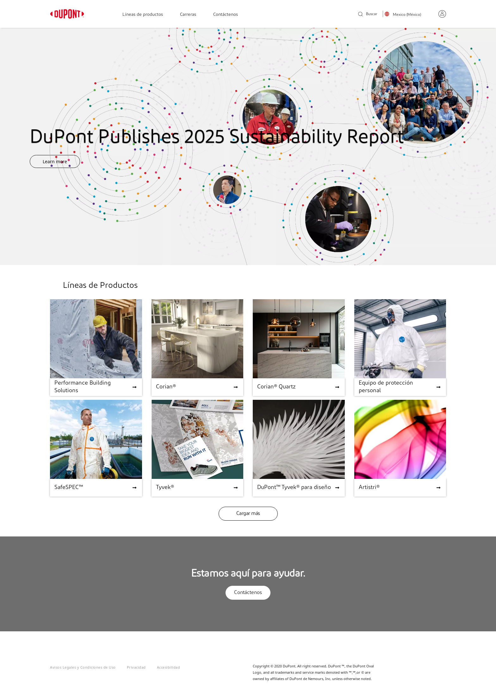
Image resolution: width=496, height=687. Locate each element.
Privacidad (136, 667)
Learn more (55, 161)
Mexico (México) (407, 15)
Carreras (188, 14)
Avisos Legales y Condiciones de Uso (83, 667)
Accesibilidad (168, 667)
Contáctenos (225, 14)
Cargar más (248, 513)
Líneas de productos (142, 14)
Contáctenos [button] (248, 592)
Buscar (367, 14)
